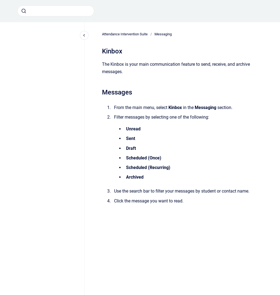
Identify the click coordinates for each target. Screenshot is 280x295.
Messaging (163, 34)
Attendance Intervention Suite (125, 34)
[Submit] (23, 11)
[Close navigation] (84, 35)
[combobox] (56, 11)
